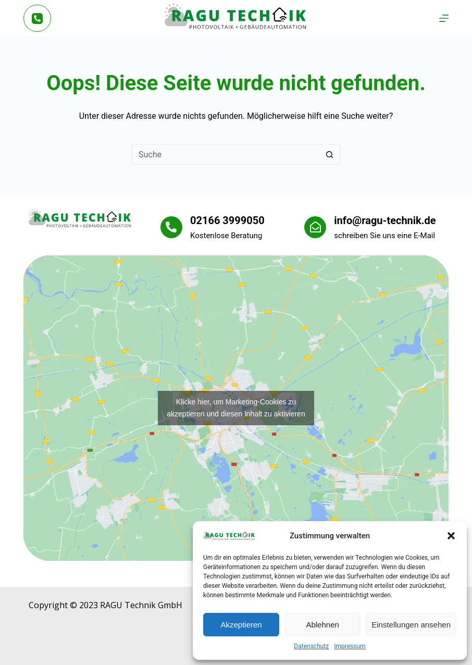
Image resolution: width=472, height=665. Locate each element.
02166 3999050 (227, 220)
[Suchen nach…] (225, 154)
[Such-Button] (329, 154)
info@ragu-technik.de (385, 220)
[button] (451, 536)
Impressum (349, 646)
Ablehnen (322, 624)
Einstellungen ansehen (411, 624)
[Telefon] (37, 18)
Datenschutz (311, 646)
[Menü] (444, 18)
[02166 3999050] (171, 227)
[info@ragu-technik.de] (315, 227)
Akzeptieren (241, 624)
